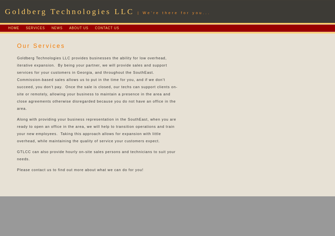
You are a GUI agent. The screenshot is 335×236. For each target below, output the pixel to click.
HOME (13, 28)
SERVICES (35, 28)
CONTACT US (107, 28)
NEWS (56, 28)
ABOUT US (78, 28)
